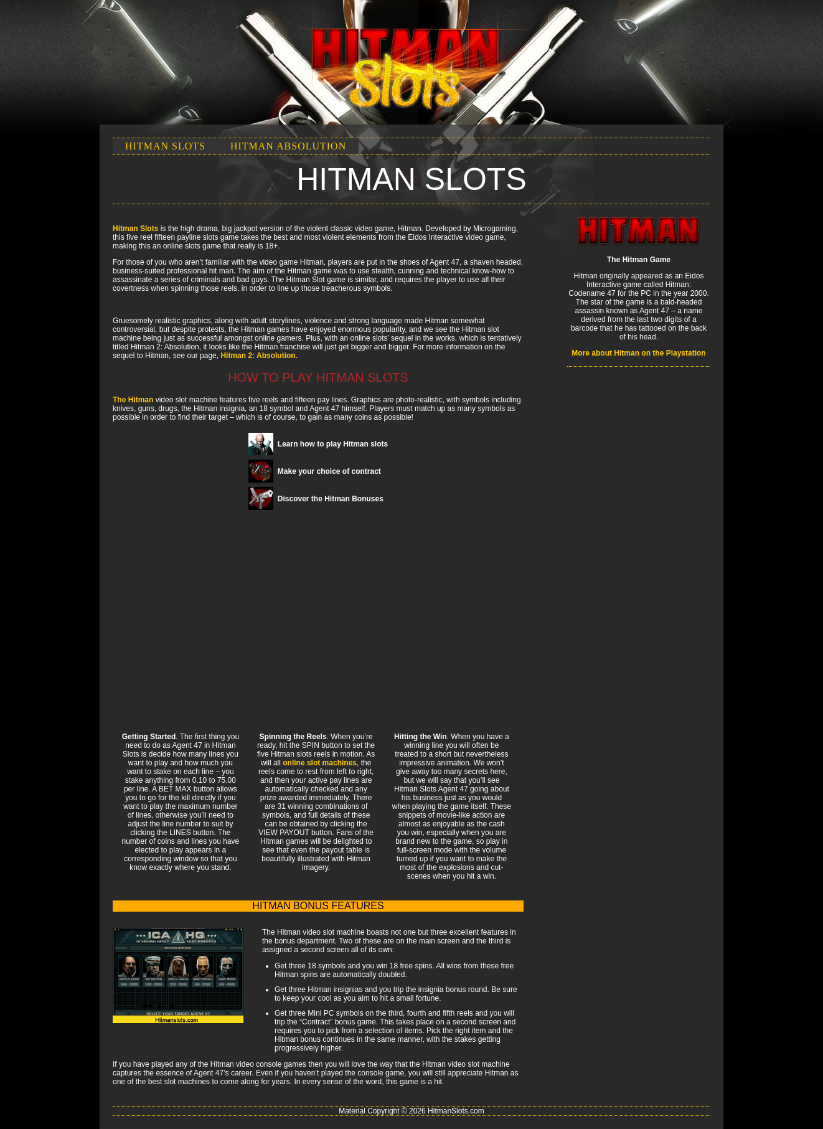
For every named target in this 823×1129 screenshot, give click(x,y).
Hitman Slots (165, 146)
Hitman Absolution (288, 146)
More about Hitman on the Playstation (638, 353)
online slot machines (320, 762)
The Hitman (133, 399)
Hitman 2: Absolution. (259, 355)
